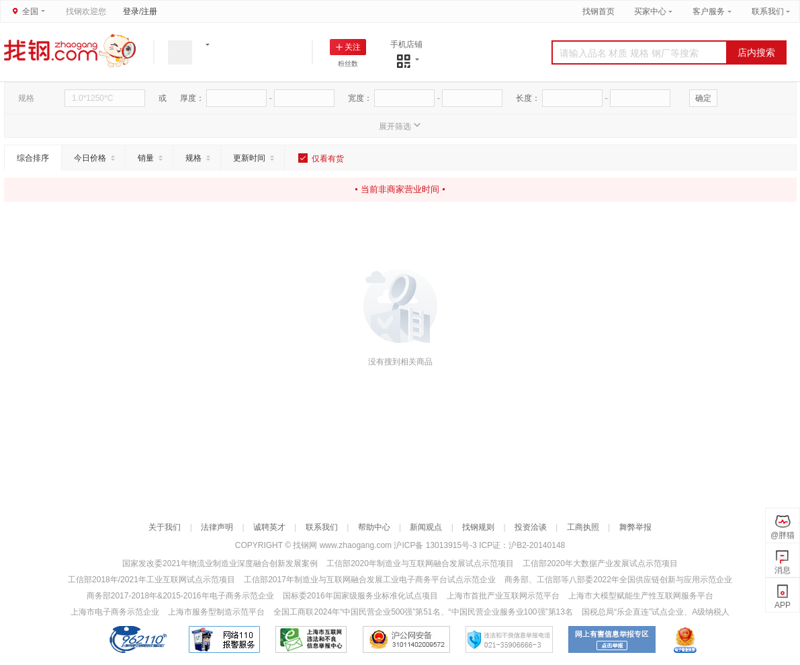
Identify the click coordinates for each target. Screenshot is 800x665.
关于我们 (164, 527)
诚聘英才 (269, 527)
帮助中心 (374, 527)
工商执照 (583, 527)
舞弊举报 (635, 527)
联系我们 (768, 11)
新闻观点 (426, 527)
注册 (149, 11)
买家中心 (651, 11)
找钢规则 (478, 527)
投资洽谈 (531, 527)
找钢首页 (598, 11)
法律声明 (217, 527)
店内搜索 (756, 52)
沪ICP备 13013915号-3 (436, 545)
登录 (131, 11)
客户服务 (709, 11)
